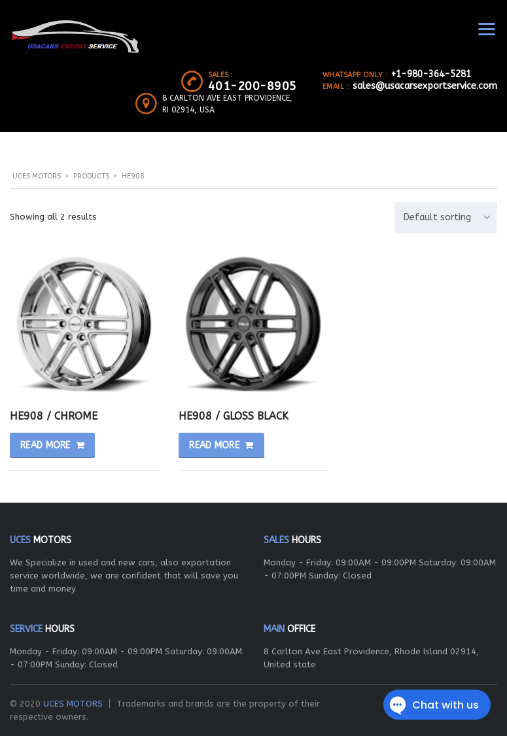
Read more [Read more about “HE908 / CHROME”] (45, 445)
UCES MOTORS (73, 704)
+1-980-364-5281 (431, 74)
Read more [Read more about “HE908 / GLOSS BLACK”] (214, 445)
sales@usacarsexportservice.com (425, 86)
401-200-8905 (252, 86)
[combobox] (445, 217)
